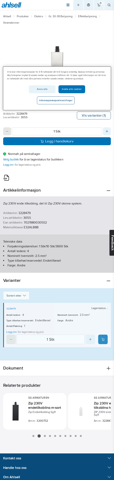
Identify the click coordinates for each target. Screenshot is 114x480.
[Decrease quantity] (7, 131)
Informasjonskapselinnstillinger (56, 100)
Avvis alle (42, 89)
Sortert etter (16, 295)
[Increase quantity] (107, 131)
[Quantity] (57, 131)
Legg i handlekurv (57, 141)
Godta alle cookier (72, 89)
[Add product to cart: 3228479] (103, 339)
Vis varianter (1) (94, 115)
